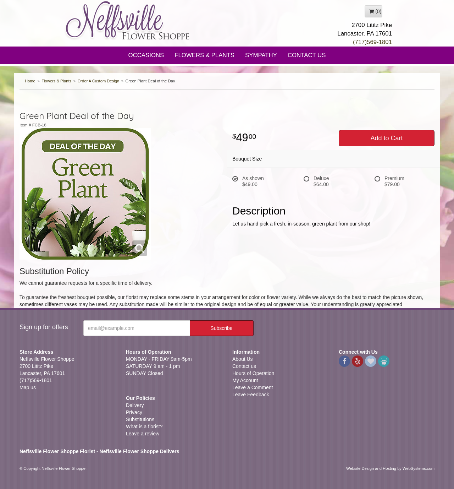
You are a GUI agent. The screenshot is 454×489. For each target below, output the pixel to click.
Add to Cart (386, 138)
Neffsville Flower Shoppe (127, 20)
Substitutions (140, 419)
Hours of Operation (253, 373)
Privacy (134, 412)
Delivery (135, 405)
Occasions (146, 55)
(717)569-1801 (372, 42)
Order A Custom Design (99, 81)
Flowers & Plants (204, 55)
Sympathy (261, 55)
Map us (28, 387)
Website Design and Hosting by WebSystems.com (390, 468)
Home (30, 81)
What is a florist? (144, 426)
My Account (245, 380)
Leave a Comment (252, 387)
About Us (242, 359)
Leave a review (142, 433)
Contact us (244, 366)
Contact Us (307, 55)
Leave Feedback (250, 394)
